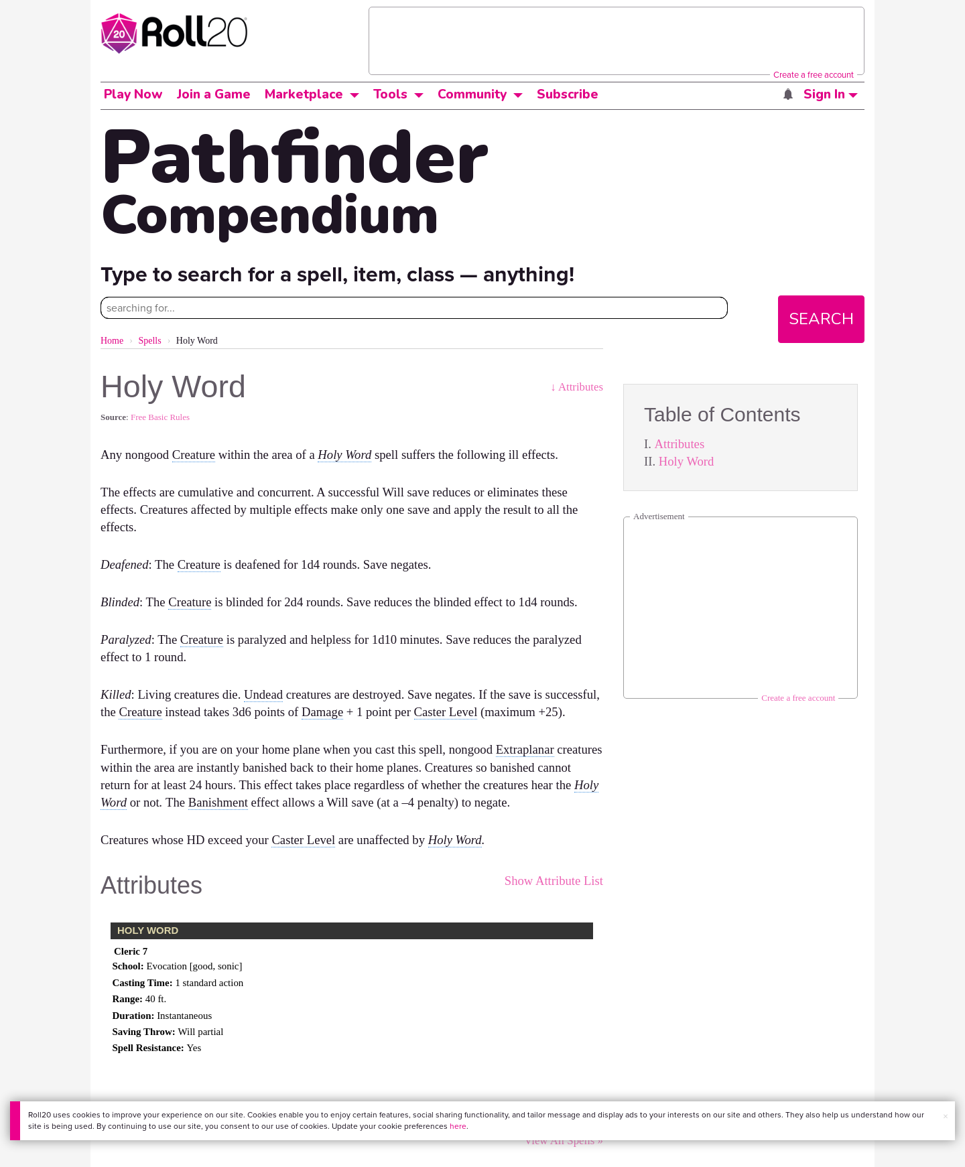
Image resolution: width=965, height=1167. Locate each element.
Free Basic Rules (160, 417)
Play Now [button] (133, 94)
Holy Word (686, 461)
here (458, 1125)
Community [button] (472, 94)
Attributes (680, 444)
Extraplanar (525, 749)
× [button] (945, 1116)
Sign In (830, 94)
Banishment (218, 802)
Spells (149, 341)
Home (112, 341)
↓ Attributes (576, 387)
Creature (193, 455)
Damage (322, 712)
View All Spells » (563, 1140)
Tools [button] (390, 94)
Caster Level (446, 712)
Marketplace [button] (304, 94)
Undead (263, 694)
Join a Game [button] (214, 94)
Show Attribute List (554, 881)
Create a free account (813, 74)
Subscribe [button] (567, 94)
